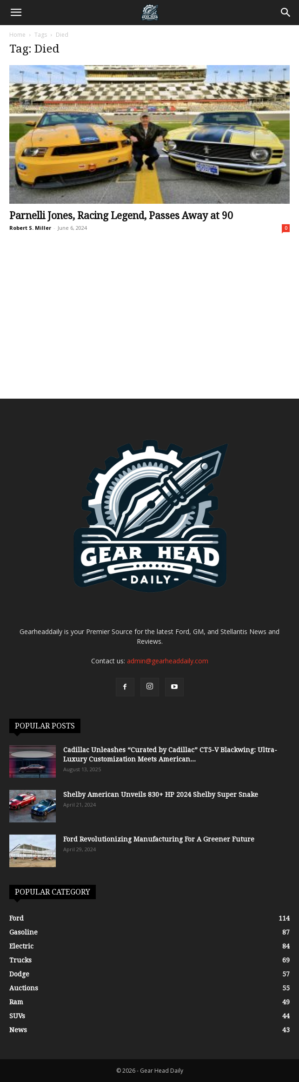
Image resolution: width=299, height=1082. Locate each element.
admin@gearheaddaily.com (167, 660)
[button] (16, 12)
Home (17, 35)
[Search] (286, 12)
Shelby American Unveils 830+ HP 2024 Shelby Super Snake (160, 794)
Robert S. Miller (30, 227)
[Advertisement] (149, 329)
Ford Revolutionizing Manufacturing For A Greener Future (158, 839)
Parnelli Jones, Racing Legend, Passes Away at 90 (121, 215)
